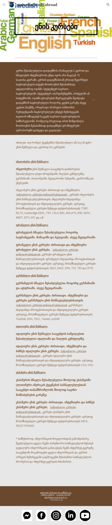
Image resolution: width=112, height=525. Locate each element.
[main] (56, 26)
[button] (4, 4)
